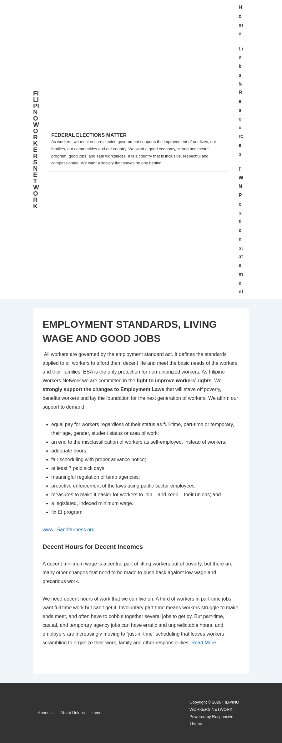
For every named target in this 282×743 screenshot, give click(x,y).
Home (241, 20)
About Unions (72, 712)
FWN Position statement (241, 230)
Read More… (206, 642)
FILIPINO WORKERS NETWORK (36, 149)
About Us (46, 712)
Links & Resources (241, 101)
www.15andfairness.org (68, 529)
